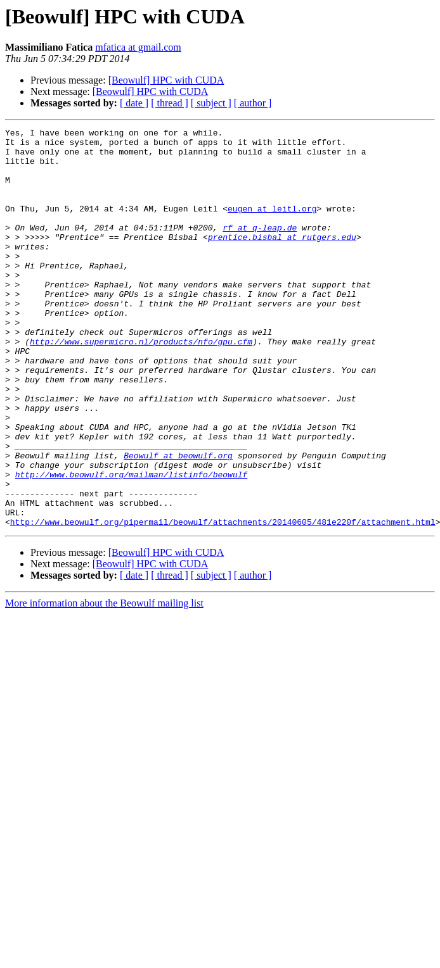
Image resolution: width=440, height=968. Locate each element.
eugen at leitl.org (272, 225)
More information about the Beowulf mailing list (104, 682)
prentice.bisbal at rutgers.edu (282, 259)
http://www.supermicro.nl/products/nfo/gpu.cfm (141, 385)
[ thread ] (169, 102)
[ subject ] (211, 102)
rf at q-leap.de (260, 248)
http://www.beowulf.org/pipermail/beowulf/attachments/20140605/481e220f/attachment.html (223, 601)
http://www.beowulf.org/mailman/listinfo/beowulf (131, 544)
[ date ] (134, 102)
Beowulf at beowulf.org (178, 521)
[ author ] (253, 102)
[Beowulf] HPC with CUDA (166, 80)
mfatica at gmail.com (138, 47)
